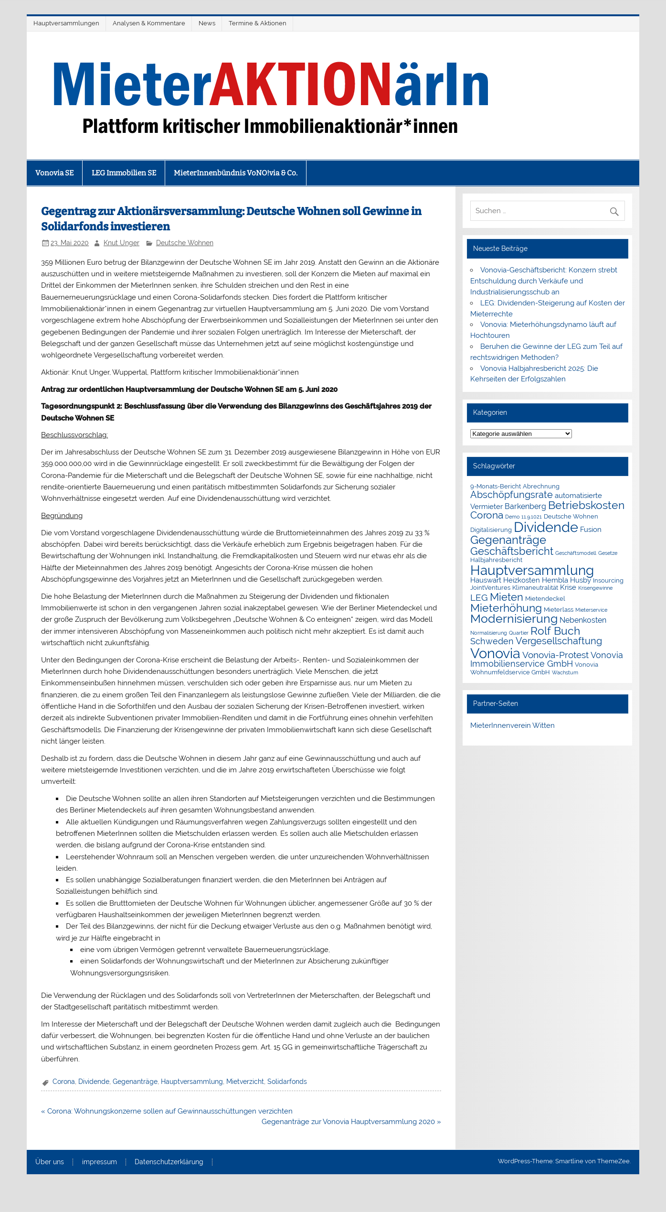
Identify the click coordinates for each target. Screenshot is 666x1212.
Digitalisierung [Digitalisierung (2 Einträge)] (491, 529)
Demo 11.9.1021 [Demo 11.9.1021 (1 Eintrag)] (523, 516)
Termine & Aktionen (257, 23)
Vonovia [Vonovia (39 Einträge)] (495, 653)
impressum (99, 1162)
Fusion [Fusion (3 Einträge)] (591, 529)
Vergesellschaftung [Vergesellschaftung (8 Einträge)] (559, 641)
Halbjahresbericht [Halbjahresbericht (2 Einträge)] (496, 559)
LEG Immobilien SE (124, 173)
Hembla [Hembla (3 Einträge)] (555, 580)
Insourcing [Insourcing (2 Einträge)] (608, 580)
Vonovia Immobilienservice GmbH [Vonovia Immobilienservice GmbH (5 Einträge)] (546, 659)
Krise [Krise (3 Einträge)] (568, 587)
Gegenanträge (135, 1081)
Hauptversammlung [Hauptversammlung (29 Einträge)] (532, 570)
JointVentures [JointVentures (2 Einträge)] (490, 587)
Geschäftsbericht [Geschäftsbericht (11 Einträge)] (511, 551)
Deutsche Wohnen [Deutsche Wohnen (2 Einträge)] (571, 516)
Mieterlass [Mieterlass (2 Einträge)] (558, 609)
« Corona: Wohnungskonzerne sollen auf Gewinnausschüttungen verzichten (167, 1111)
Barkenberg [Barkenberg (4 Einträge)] (525, 506)
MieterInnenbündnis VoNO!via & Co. (235, 173)
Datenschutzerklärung (169, 1162)
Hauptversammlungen (66, 23)
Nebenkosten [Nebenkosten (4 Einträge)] (583, 620)
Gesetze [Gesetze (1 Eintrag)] (607, 553)
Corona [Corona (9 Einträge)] (486, 515)
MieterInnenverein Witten (512, 725)
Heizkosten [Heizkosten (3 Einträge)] (521, 580)
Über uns (49, 1162)
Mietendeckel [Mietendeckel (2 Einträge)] (545, 598)
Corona (64, 1081)
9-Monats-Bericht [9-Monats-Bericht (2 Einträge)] (495, 486)
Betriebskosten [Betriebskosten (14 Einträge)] (586, 504)
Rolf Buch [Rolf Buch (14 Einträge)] (555, 630)
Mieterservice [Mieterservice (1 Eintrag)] (591, 610)
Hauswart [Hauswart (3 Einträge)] (485, 580)
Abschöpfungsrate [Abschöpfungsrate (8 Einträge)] (511, 494)
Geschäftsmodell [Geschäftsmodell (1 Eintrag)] (575, 553)
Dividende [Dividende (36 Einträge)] (546, 527)
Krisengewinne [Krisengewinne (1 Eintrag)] (595, 588)
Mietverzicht (245, 1081)
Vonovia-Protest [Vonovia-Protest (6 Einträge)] (555, 655)
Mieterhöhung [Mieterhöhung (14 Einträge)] (506, 607)
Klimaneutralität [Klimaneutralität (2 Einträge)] (535, 587)
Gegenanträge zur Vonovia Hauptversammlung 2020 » (351, 1121)
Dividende (93, 1081)
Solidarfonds (287, 1081)
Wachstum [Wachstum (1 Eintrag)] (565, 672)
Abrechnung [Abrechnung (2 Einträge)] (541, 486)
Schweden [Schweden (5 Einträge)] (492, 641)
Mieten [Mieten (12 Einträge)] (506, 597)
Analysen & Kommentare (149, 23)
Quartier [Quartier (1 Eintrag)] (519, 633)
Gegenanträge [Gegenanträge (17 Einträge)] (508, 540)
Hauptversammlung (192, 1081)
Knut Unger (121, 243)
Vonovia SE (54, 173)
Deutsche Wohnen (184, 243)
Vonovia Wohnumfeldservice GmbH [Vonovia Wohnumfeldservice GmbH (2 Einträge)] (534, 668)
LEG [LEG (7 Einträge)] (479, 597)
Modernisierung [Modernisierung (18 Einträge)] (514, 619)
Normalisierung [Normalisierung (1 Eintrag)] (488, 633)
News (207, 23)
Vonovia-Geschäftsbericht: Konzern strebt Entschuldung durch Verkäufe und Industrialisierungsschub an (543, 281)
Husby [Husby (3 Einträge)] (580, 580)
